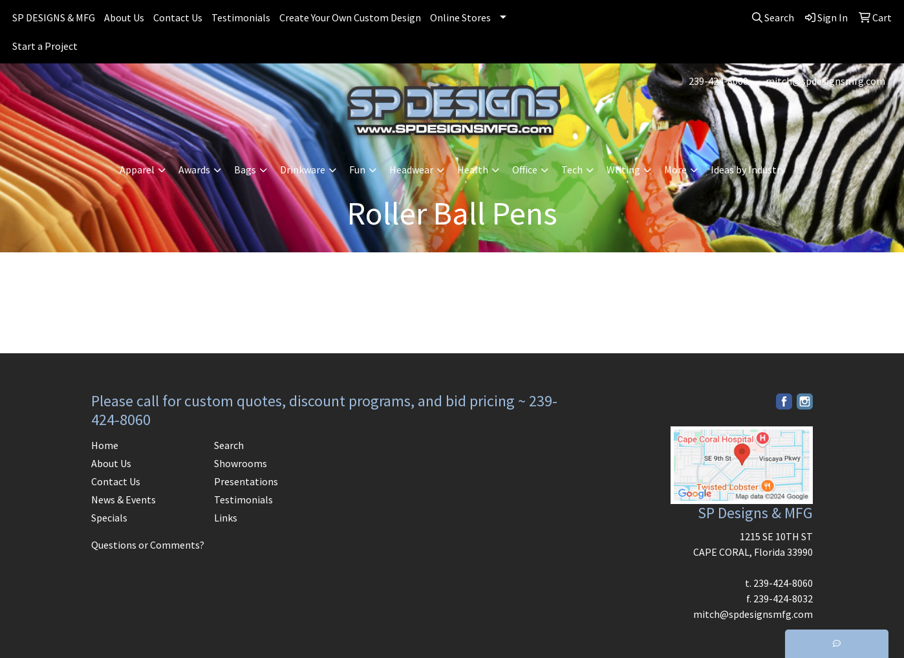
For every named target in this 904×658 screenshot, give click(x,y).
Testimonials (240, 17)
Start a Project (45, 45)
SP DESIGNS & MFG (53, 17)
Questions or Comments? (147, 544)
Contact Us (177, 17)
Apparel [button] (137, 169)
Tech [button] (572, 169)
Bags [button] (245, 169)
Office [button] (524, 169)
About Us (124, 17)
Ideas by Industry (748, 169)
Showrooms (240, 463)
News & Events (123, 499)
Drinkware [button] (302, 169)
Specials (109, 517)
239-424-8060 (718, 80)
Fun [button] (357, 169)
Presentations (246, 481)
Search (229, 445)
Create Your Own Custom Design (350, 17)
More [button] (675, 169)
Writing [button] (623, 169)
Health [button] (472, 169)
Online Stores (460, 17)
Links (225, 517)
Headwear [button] (411, 169)
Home (104, 445)
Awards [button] (194, 169)
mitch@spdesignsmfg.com (825, 80)
